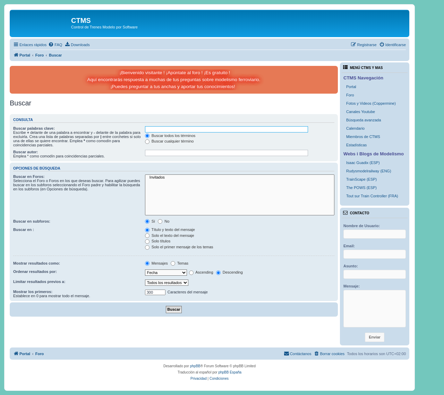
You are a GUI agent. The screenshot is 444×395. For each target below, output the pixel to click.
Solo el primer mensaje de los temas (179, 247)
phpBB (195, 366)
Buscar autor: (25, 152)
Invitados (240, 177)
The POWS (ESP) (361, 188)
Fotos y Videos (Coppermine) (371, 103)
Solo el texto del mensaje (169, 235)
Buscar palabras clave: (34, 128)
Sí (150, 221)
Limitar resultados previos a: (39, 282)
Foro (350, 95)
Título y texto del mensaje (170, 229)
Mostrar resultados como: (36, 263)
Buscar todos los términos (170, 136)
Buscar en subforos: (31, 221)
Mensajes (156, 263)
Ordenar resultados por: (35, 271)
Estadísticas (356, 145)
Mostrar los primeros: (32, 292)
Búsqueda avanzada (363, 120)
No (163, 221)
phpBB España (229, 372)
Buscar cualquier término (169, 141)
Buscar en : (23, 229)
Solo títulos (157, 241)
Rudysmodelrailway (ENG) (368, 171)
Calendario (355, 128)
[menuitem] (55, 45)
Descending (229, 272)
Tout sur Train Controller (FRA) (372, 196)
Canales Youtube (360, 112)
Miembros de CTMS (363, 137)
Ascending (201, 272)
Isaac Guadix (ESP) (363, 163)
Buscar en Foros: (28, 176)
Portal (351, 87)
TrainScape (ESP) (361, 179)
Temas (179, 263)
